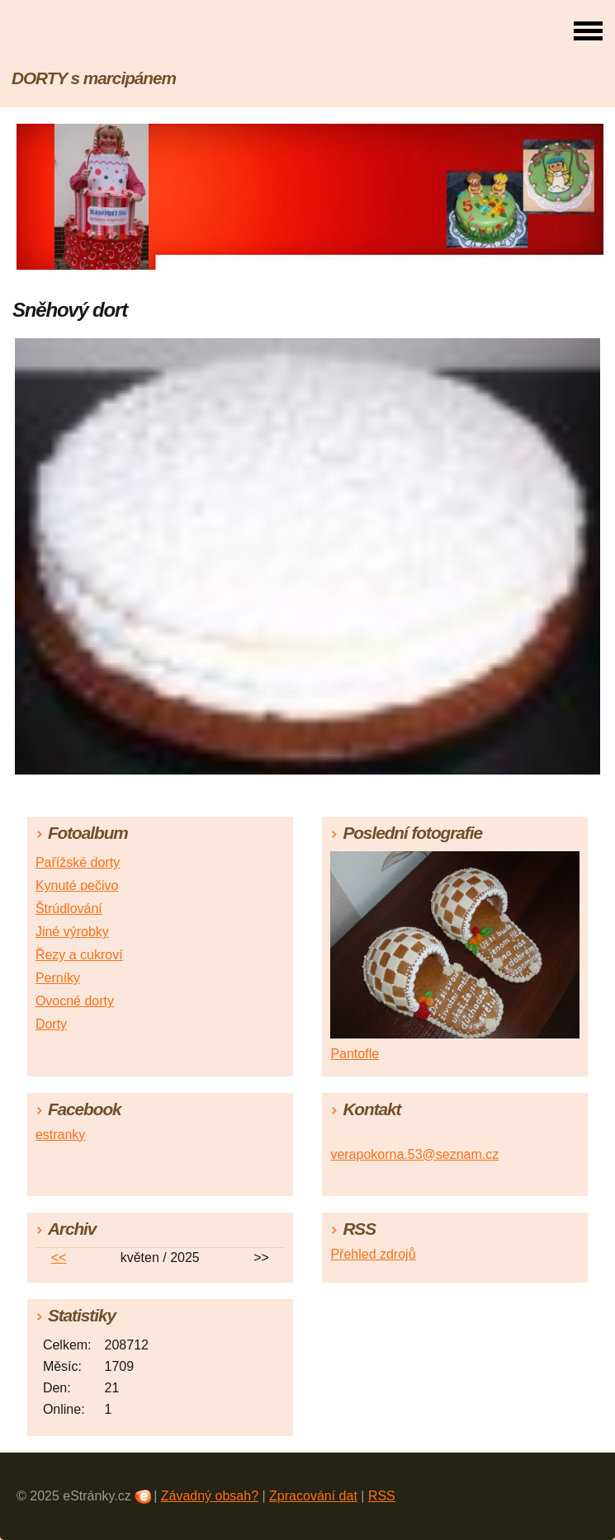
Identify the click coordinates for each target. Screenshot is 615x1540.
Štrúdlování (68, 909)
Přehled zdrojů (372, 1254)
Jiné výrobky (72, 932)
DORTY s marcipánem (94, 77)
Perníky (57, 978)
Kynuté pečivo (77, 885)
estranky (60, 1135)
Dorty (51, 1024)
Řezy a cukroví (79, 955)
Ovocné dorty (74, 1001)
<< (59, 1257)
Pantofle (354, 1054)
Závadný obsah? (209, 1496)
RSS (381, 1496)
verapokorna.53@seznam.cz (414, 1154)
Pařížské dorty (77, 862)
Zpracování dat (313, 1496)
